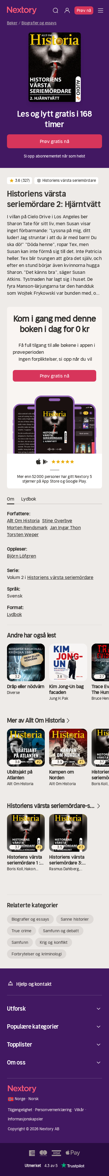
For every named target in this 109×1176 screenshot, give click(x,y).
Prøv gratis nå (54, 141)
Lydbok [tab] (28, 499)
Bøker (12, 23)
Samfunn (20, 942)
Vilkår (79, 1109)
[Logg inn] (67, 10)
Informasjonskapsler (25, 1119)
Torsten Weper (23, 534)
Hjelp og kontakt (29, 983)
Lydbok (14, 614)
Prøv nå (84, 10)
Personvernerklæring (53, 1109)
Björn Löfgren (21, 556)
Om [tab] (10, 499)
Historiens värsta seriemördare (60, 577)
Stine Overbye (57, 520)
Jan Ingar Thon (65, 527)
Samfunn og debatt (61, 930)
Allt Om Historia (23, 520)
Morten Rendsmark (27, 527)
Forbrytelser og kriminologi (37, 954)
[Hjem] (28, 10)
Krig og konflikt (54, 942)
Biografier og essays (39, 23)
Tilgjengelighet (20, 1109)
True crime (21, 930)
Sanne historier (75, 919)
